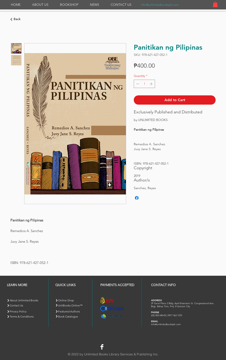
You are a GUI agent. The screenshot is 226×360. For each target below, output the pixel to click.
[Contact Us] (23, 305)
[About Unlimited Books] (26, 300)
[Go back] (16, 19)
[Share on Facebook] (137, 198)
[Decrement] (137, 84)
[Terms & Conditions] (23, 316)
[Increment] (152, 84)
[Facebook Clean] (102, 347)
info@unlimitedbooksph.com (160, 4)
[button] (215, 4)
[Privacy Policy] (23, 311)
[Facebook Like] (116, 346)
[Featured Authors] (71, 311)
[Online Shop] (71, 300)
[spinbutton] (144, 84)
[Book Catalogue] (71, 316)
